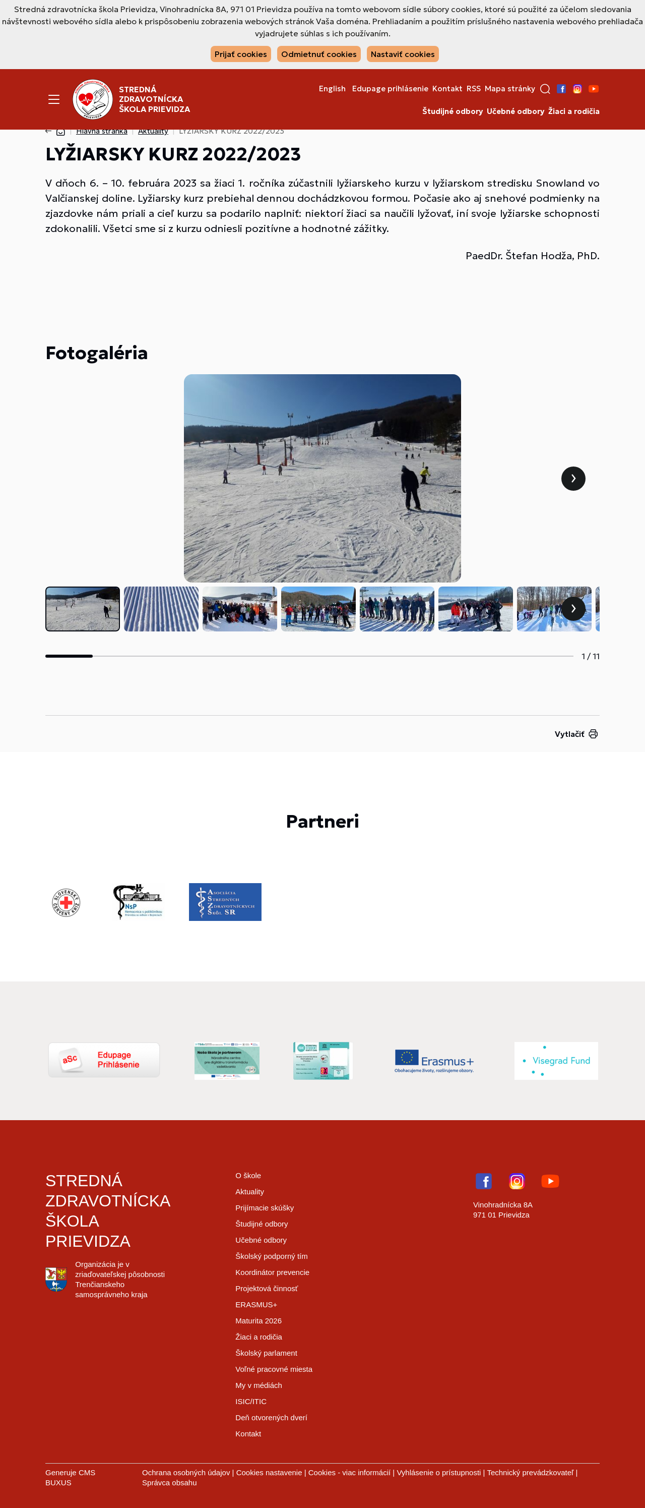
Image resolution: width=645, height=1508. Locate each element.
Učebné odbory (515, 111)
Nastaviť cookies (403, 54)
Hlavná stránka (101, 131)
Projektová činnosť (266, 1288)
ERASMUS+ (256, 1304)
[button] (545, 89)
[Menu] (53, 99)
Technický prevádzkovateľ (530, 1472)
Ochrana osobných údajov (186, 1472)
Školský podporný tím (271, 1256)
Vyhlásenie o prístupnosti (439, 1472)
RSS (474, 88)
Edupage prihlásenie (390, 88)
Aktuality (153, 131)
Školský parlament (266, 1353)
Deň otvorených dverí (271, 1417)
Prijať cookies (241, 54)
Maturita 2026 (258, 1320)
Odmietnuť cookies (319, 54)
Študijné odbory (452, 111)
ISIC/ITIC (251, 1401)
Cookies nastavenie (269, 1472)
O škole (248, 1175)
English (332, 88)
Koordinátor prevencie (272, 1272)
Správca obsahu (169, 1482)
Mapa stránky (510, 88)
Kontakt (447, 88)
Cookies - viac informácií (349, 1472)
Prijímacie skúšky (264, 1207)
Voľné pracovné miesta (273, 1369)
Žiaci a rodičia (574, 111)
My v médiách (258, 1385)
